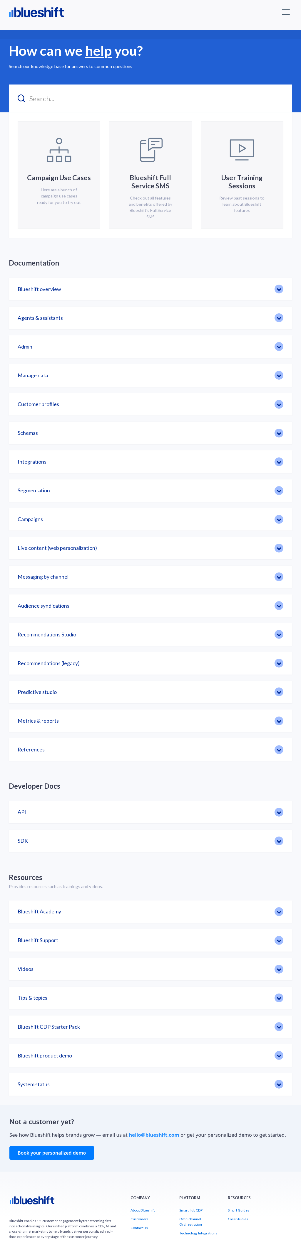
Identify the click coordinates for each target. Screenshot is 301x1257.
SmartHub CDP (191, 1210)
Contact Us (139, 1228)
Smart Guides (238, 1210)
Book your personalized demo (52, 1153)
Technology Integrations (198, 1233)
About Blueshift (143, 1210)
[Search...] (150, 98)
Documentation (34, 263)
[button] (286, 12)
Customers (139, 1219)
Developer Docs (34, 786)
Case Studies (238, 1219)
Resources (25, 877)
